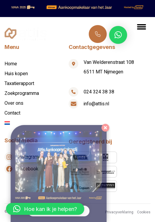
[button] (118, 35)
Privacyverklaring (119, 212)
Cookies (144, 212)
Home (10, 63)
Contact (12, 113)
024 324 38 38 (98, 34)
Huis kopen (16, 73)
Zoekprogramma (21, 93)
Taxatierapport (19, 83)
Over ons (13, 103)
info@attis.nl (96, 103)
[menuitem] (36, 123)
